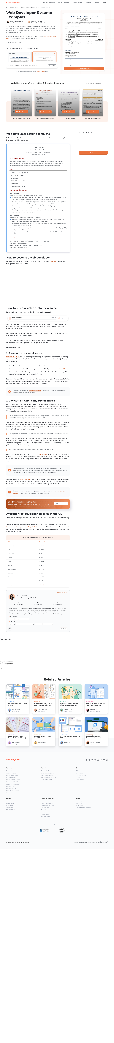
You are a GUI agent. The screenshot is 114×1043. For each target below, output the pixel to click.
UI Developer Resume (69, 118)
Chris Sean (53, 261)
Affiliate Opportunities (47, 803)
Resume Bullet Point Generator (14, 782)
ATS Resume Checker (12, 775)
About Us (43, 801)
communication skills (58, 369)
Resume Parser (10, 786)
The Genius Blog (45, 816)
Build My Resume (84, 68)
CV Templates (79, 773)
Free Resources (77, 2)
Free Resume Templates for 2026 (69, 737)
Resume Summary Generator (13, 779)
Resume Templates (49, 2)
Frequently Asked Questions (83, 807)
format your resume (33, 138)
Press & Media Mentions (47, 809)
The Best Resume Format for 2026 (41, 737)
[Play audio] (10, 318)
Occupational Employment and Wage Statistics (22, 527)
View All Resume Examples (93, 83)
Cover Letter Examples (47, 775)
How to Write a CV (81, 775)
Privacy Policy (10, 803)
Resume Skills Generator (12, 784)
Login (104, 2)
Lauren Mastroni (22, 595)
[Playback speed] (59, 318)
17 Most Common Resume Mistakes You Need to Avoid (68, 704)
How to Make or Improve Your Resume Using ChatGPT (95, 704)
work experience (25, 479)
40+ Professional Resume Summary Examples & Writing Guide (42, 704)
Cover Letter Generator (47, 770)
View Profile (63, 628)
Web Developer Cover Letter (21, 118)
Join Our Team (45, 807)
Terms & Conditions (11, 801)
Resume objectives (13, 357)
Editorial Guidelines (11, 809)
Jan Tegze (40, 21)
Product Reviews (45, 814)
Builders (88, 2)
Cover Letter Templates (47, 773)
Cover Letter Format (46, 779)
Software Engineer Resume (28, 7)
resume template (41, 71)
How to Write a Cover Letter (48, 777)
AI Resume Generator (12, 777)
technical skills (42, 454)
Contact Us (79, 803)
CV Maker (78, 770)
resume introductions (35, 390)
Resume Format (10, 793)
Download (52, 65)
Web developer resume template (90, 136)
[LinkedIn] (10, 629)
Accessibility (9, 807)
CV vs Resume (80, 779)
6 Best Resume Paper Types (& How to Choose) (16, 737)
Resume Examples (63, 2)
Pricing (97, 2)
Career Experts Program (47, 805)
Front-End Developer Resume (45, 118)
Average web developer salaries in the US (92, 146)
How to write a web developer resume (91, 142)
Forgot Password (80, 805)
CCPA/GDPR (9, 805)
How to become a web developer (90, 139)
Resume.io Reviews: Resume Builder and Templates (94, 737)
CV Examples (79, 777)
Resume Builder (10, 770)
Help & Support (80, 801)
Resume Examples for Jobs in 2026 (16, 704)
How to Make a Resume (12, 790)
